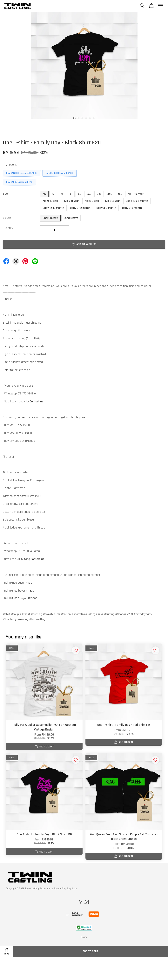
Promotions (10, 165)
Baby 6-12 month (80, 208)
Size (5, 194)
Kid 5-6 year (92, 201)
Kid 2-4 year (112, 201)
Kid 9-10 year (50, 201)
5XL (120, 194)
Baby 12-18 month (53, 208)
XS (44, 194)
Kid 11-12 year (136, 194)
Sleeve (7, 218)
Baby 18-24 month (137, 201)
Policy (84, 937)
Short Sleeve (50, 218)
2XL (89, 194)
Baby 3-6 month (106, 208)
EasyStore (72, 888)
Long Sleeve (71, 218)
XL (79, 194)
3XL (99, 194)
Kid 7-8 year (71, 201)
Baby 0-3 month (132, 208)
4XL (109, 194)
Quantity (8, 228)
